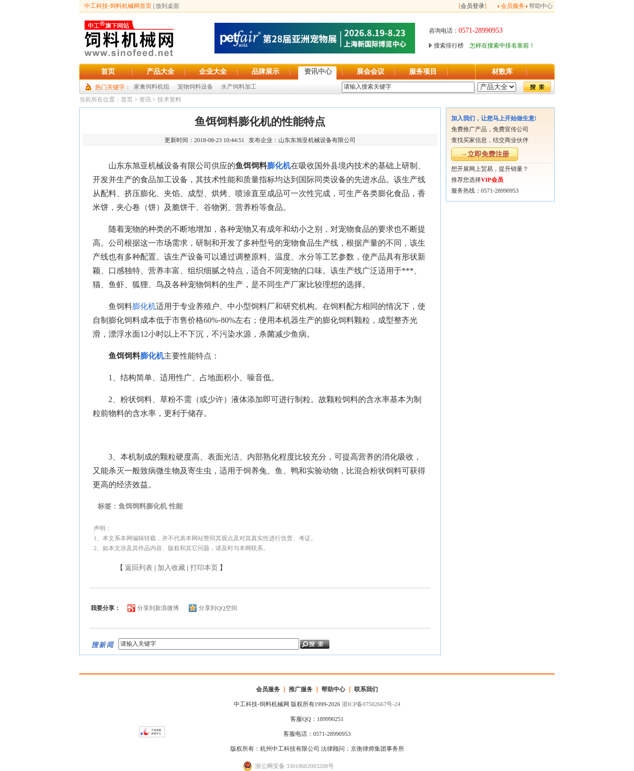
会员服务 (513, 5)
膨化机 (279, 165)
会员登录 (472, 5)
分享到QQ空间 (218, 608)
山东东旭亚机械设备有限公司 (317, 140)
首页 (127, 99)
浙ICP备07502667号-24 (371, 704)
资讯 (145, 99)
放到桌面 (167, 5)
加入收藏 (171, 567)
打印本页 (204, 567)
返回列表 (139, 567)
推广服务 (301, 689)
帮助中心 (541, 5)
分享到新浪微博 (158, 608)
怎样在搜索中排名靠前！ (502, 45)
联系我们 (366, 689)
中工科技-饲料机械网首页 (118, 5)
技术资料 (169, 99)
